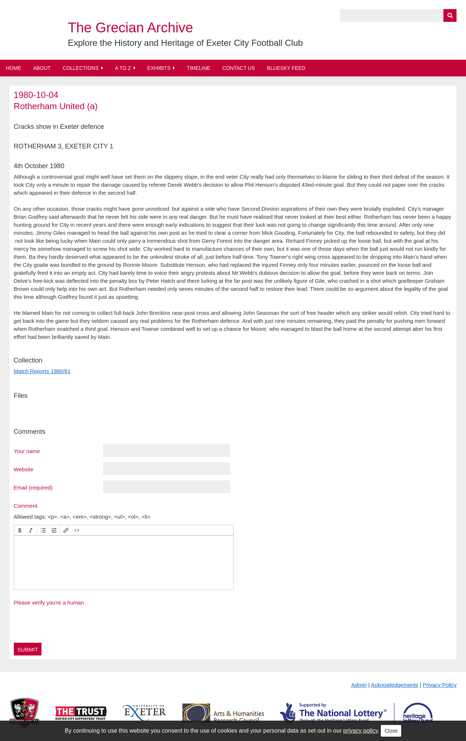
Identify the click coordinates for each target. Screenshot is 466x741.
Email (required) (33, 487)
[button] (20, 530)
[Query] (398, 15)
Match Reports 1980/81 (42, 371)
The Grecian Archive (130, 27)
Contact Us (238, 68)
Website (23, 469)
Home (13, 68)
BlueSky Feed (286, 68)
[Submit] (450, 15)
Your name (27, 451)
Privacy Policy (440, 685)
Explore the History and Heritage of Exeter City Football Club (185, 43)
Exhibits (158, 68)
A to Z (123, 68)
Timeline (198, 68)
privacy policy (360, 731)
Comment (25, 505)
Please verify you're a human (49, 602)
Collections (81, 68)
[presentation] (20, 530)
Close (391, 731)
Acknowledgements (394, 685)
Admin (359, 685)
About (42, 68)
